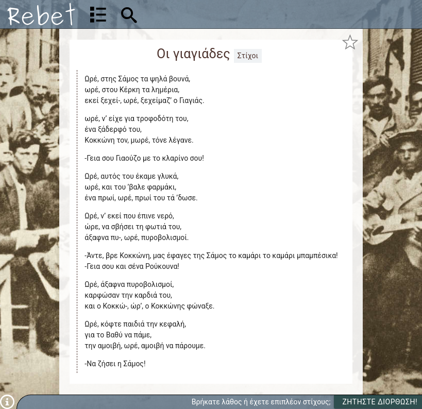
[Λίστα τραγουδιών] (98, 14)
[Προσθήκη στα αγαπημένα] (350, 42)
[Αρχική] (41, 14)
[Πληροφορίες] (7, 401)
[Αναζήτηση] (194, 14)
